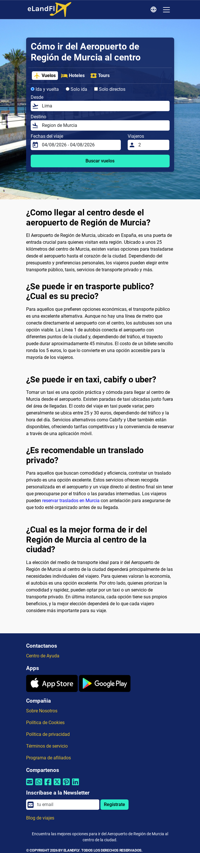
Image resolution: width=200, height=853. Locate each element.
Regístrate (114, 804)
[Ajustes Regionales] (154, 9)
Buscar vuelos (100, 161)
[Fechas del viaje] (79, 145)
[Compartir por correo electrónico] (29, 785)
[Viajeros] (152, 145)
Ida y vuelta (45, 89)
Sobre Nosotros (41, 711)
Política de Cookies (45, 722)
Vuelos (45, 75)
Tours (100, 75)
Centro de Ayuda (42, 656)
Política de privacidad (48, 734)
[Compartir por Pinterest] (66, 785)
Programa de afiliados (48, 757)
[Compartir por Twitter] (57, 785)
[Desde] (103, 106)
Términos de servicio (47, 746)
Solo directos (109, 89)
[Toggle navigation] (166, 9)
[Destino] (103, 125)
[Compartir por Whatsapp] (38, 785)
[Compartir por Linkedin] (75, 785)
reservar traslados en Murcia (71, 500)
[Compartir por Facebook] (47, 785)
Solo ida (76, 89)
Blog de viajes (40, 818)
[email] (66, 804)
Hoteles (73, 75)
